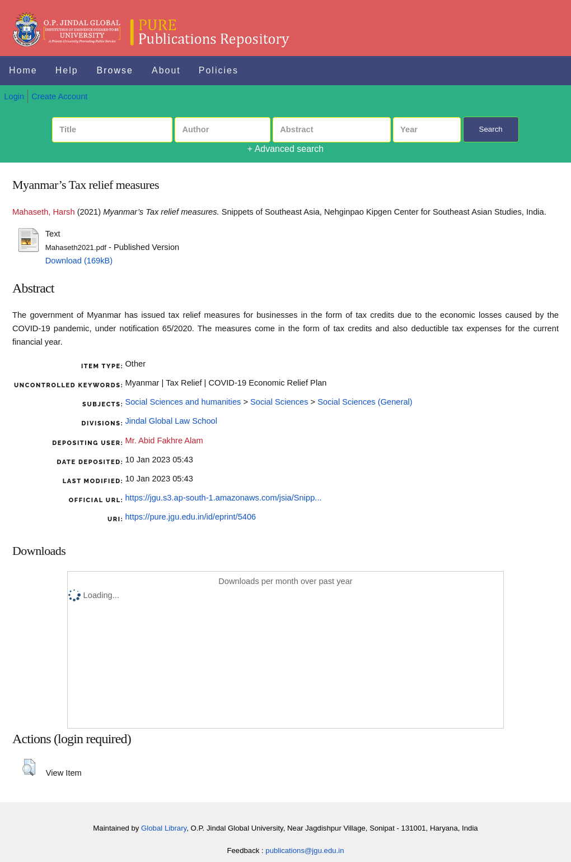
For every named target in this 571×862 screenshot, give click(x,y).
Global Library (163, 828)
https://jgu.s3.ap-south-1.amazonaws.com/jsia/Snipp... (223, 497)
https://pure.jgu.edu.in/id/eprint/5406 (190, 516)
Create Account (59, 96)
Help (66, 70)
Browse (115, 70)
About (166, 70)
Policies (218, 70)
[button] (28, 767)
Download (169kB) (79, 260)
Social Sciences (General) (364, 401)
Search (491, 129)
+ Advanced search (285, 149)
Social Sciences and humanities (183, 401)
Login (14, 96)
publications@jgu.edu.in (304, 850)
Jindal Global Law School (171, 420)
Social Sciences (279, 401)
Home (23, 70)
